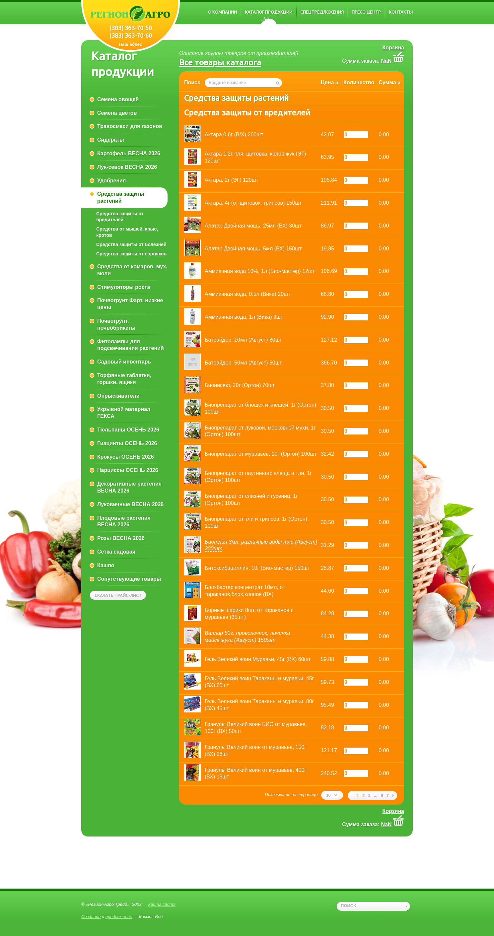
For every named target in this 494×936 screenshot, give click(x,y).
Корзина (393, 47)
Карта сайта (162, 904)
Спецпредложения (322, 12)
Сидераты (110, 140)
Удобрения (111, 180)
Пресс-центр (366, 12)
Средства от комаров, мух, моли (132, 270)
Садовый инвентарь (124, 362)
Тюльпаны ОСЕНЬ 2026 (128, 430)
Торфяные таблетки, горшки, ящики (124, 378)
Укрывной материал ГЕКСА (123, 412)
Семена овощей (118, 99)
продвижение (119, 916)
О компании (222, 12)
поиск (348, 905)
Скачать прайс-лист (118, 595)
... (376, 795)
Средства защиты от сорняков (131, 253)
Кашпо (105, 565)
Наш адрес (130, 44)
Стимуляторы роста (123, 287)
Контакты (401, 12)
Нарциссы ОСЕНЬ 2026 (127, 470)
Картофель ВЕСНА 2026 (128, 153)
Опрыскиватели (118, 396)
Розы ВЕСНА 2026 (121, 538)
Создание (91, 916)
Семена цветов (117, 113)
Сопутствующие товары (129, 579)
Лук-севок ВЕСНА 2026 (127, 167)
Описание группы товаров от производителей (238, 53)
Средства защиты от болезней (131, 244)
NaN (386, 61)
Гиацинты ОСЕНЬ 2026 (127, 443)
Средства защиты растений (120, 197)
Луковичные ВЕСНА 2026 (130, 504)
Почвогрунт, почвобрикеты (116, 324)
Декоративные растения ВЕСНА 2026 (129, 487)
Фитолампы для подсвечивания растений (130, 345)
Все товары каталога (220, 62)
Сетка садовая (116, 552)
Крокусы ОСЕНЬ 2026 (125, 457)
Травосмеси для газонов (129, 126)
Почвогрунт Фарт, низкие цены (130, 304)
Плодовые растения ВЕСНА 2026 (124, 521)
